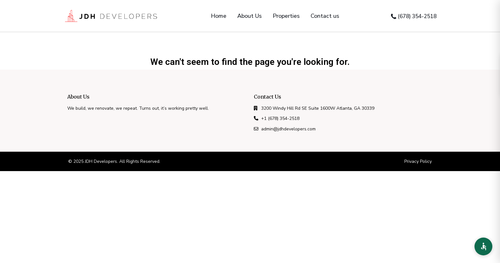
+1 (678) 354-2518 (280, 118)
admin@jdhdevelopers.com (288, 129)
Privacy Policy (418, 161)
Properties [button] (286, 16)
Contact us (325, 16)
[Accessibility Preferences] (483, 246)
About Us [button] (249, 16)
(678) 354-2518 (417, 16)
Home (218, 16)
